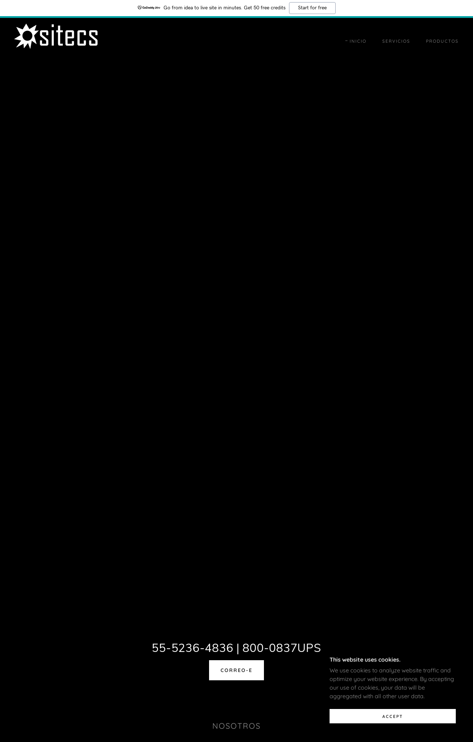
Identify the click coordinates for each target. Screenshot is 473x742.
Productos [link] (442, 41)
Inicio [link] (358, 41)
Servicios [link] (396, 41)
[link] (56, 40)
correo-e (236, 670)
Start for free (312, 7)
